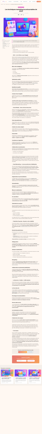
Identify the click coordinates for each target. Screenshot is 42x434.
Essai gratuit (38, 1)
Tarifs (21, 1)
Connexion (34, 1)
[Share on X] (20, 14)
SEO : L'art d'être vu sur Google (6, 40)
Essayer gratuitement (31, 360)
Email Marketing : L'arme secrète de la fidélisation (6, 43)
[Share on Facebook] (21, 14)
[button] (5, 1)
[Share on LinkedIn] (18, 14)
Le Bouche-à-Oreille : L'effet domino (6, 46)
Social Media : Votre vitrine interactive (6, 42)
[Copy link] (23, 15)
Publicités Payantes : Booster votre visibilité (6, 45)
